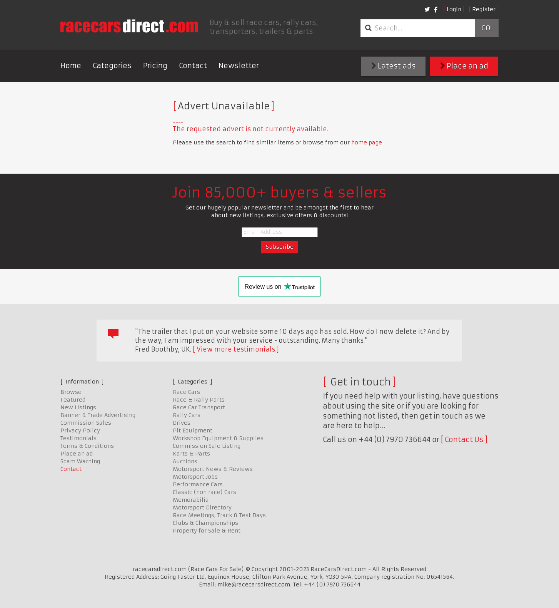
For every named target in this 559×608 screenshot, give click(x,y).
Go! (486, 28)
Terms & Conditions (87, 445)
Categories (112, 65)
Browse (71, 392)
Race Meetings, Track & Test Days (219, 515)
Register (484, 9)
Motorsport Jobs (195, 476)
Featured (72, 399)
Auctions (185, 461)
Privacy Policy (80, 430)
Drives (181, 422)
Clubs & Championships (205, 522)
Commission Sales (85, 422)
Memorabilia (191, 499)
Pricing (155, 65)
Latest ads (393, 66)
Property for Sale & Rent (206, 530)
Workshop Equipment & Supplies (218, 438)
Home (70, 65)
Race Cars (186, 392)
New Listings (78, 407)
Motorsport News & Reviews (213, 469)
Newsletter (239, 65)
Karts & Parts (191, 453)
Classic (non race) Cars (204, 492)
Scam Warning (80, 461)
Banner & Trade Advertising (97, 415)
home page (366, 142)
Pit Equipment (192, 430)
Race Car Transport (199, 407)
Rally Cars (186, 415)
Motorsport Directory (202, 507)
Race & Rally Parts (199, 399)
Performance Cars (198, 484)
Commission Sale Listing (206, 445)
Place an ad (464, 66)
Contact (193, 65)
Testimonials (78, 438)
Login (454, 9)
